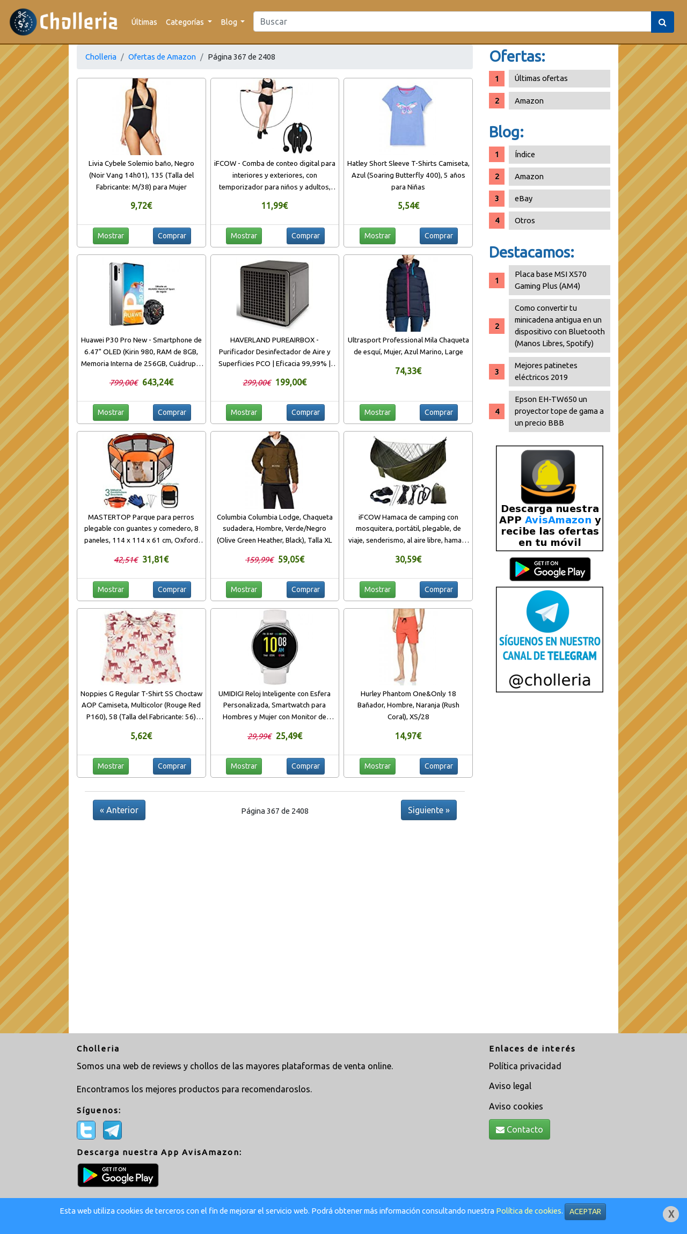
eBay (523, 198)
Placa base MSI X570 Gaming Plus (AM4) (551, 279)
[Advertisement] (549, 867)
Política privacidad (525, 1066)
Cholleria (100, 56)
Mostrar (111, 235)
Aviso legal (510, 1086)
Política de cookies (528, 1210)
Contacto (519, 1129)
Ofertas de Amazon (162, 56)
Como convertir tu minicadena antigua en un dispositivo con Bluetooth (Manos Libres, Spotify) (560, 325)
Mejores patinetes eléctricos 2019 (546, 371)
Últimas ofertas (541, 78)
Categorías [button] (186, 21)
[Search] (452, 21)
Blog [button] (230, 21)
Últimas (144, 21)
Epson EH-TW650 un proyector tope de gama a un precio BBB (559, 411)
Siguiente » (429, 810)
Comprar (172, 235)
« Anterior (119, 810)
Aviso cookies (516, 1106)
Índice (525, 154)
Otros (525, 220)
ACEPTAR (585, 1211)
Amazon (529, 100)
